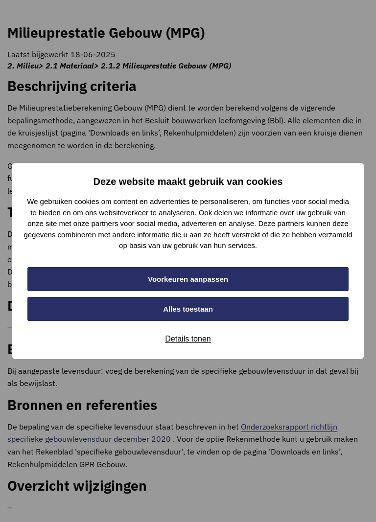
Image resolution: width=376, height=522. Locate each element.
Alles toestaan (188, 309)
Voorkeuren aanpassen (188, 279)
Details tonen (188, 339)
